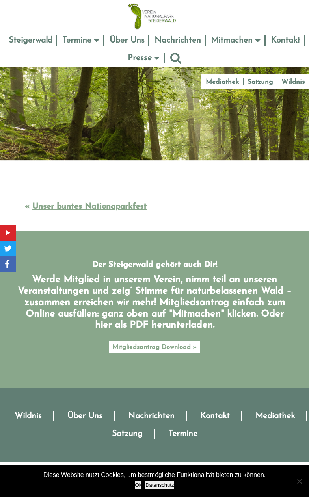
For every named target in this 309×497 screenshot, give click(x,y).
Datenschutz (159, 485)
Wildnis (293, 82)
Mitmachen (232, 40)
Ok (138, 485)
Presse (140, 58)
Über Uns (127, 40)
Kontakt (285, 40)
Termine (76, 40)
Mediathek (222, 82)
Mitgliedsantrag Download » (154, 347)
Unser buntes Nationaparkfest (89, 207)
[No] (299, 481)
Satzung (260, 82)
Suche (176, 58)
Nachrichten (177, 40)
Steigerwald (30, 40)
